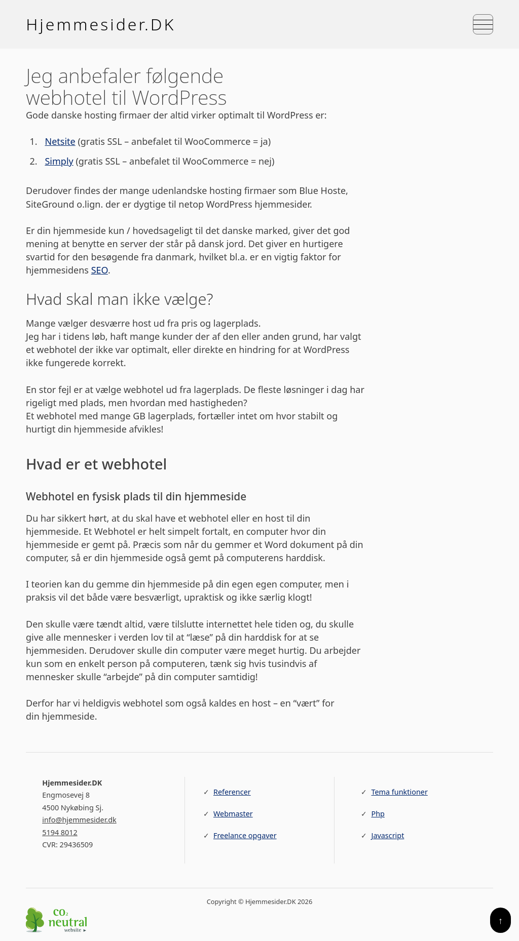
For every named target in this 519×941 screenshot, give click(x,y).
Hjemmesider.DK (100, 24)
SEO (99, 270)
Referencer (232, 792)
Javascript (387, 836)
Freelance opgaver (245, 836)
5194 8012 (60, 833)
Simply (59, 161)
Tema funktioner (399, 792)
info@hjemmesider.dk (79, 820)
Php (377, 814)
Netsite (60, 142)
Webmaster (233, 814)
